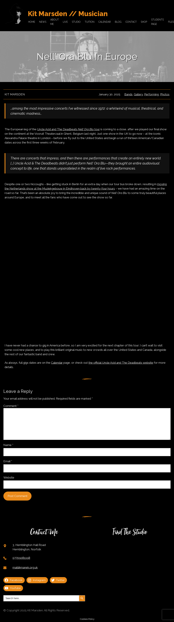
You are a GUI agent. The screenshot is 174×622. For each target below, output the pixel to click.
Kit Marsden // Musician (68, 14)
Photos (164, 94)
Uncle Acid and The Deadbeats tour (68, 129)
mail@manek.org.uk (25, 567)
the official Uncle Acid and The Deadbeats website (120, 362)
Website (8, 477)
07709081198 (21, 557)
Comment (10, 406)
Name (8, 445)
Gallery (138, 94)
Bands (128, 94)
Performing (151, 94)
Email (7, 461)
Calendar (57, 362)
